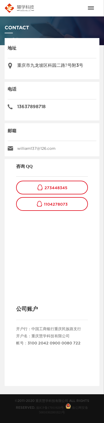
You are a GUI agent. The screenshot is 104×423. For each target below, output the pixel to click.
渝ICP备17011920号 (50, 408)
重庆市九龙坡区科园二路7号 (50, 65)
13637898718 (31, 107)
